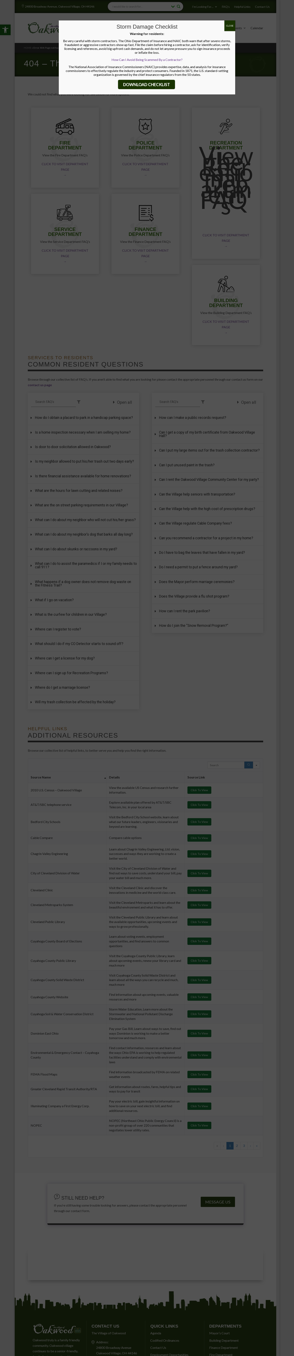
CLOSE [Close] (230, 25)
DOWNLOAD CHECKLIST (146, 84)
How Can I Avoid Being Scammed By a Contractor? (147, 60)
